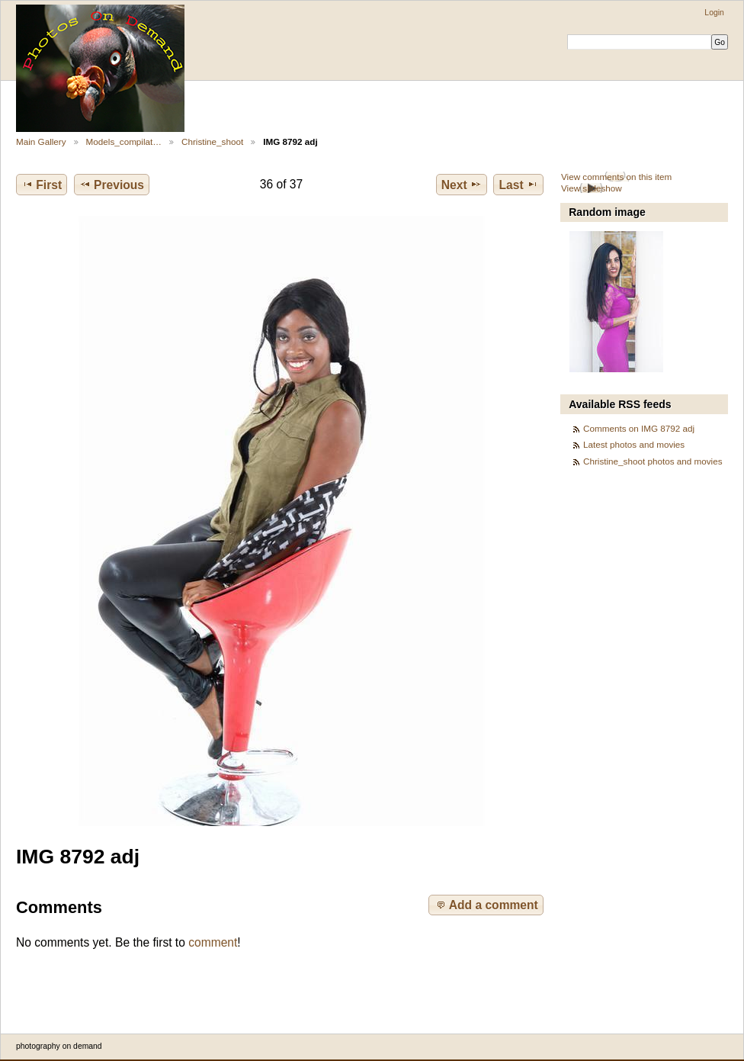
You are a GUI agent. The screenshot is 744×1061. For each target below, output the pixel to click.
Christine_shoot (212, 141)
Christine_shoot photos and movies (653, 461)
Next (461, 184)
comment (212, 942)
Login (713, 12)
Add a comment (486, 904)
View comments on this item (616, 177)
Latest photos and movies (634, 444)
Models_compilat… (124, 141)
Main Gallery (41, 141)
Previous (111, 184)
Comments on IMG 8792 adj (638, 428)
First (41, 184)
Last (518, 184)
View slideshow (591, 188)
